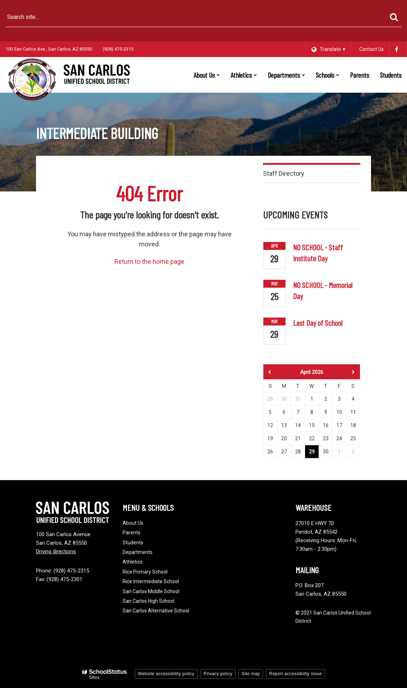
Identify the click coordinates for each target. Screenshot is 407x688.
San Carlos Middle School (151, 591)
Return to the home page (149, 261)
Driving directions (56, 551)
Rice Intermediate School (151, 581)
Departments (138, 552)
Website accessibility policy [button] (166, 673)
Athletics (133, 562)
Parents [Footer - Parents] (131, 532)
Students (133, 542)
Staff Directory (283, 173)
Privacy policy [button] (218, 673)
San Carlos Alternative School (156, 610)
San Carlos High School (148, 601)
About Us (133, 523)
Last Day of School (317, 322)
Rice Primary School (145, 572)
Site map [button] (251, 673)
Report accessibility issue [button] (295, 673)
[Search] (394, 17)
